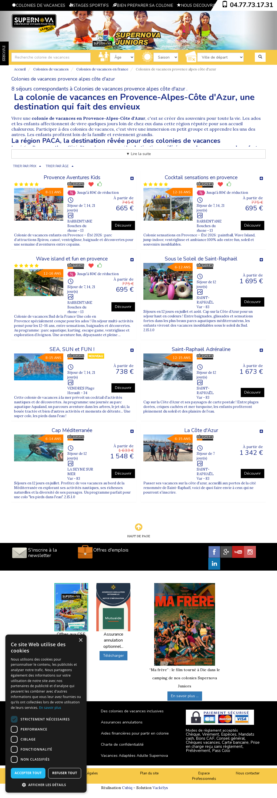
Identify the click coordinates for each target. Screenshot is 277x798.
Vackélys (160, 787)
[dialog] (46, 714)
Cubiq (127, 787)
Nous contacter (248, 773)
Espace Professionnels (204, 776)
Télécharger (113, 655)
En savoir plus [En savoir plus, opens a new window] (50, 707)
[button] (46, 784)
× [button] (80, 640)
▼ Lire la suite (138, 153)
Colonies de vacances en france (102, 69)
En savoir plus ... (185, 696)
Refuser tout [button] (64, 773)
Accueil (20, 69)
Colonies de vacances (51, 69)
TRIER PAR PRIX (24, 166)
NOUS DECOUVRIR (196, 5)
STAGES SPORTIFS (89, 5)
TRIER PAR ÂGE (57, 166)
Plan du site (149, 773)
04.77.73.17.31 (251, 5)
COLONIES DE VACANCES (38, 5)
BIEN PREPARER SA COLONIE (143, 5)
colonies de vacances (92, 129)
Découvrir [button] (123, 225)
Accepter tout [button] (28, 773)
